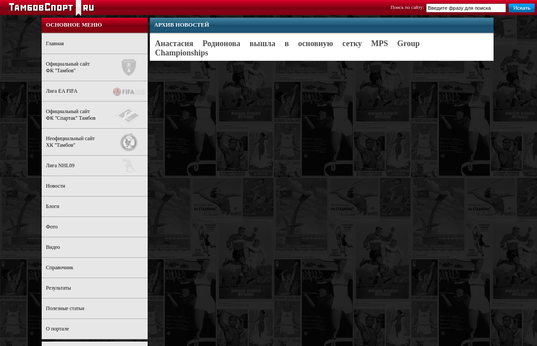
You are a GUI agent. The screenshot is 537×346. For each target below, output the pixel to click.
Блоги (52, 206)
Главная (55, 43)
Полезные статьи (65, 308)
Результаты (58, 288)
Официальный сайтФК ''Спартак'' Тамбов (96, 115)
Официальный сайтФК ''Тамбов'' (96, 67)
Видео (53, 247)
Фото (52, 227)
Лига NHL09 (96, 165)
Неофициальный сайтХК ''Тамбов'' (96, 142)
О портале (57, 329)
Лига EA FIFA (96, 91)
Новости (56, 186)
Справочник (60, 267)
